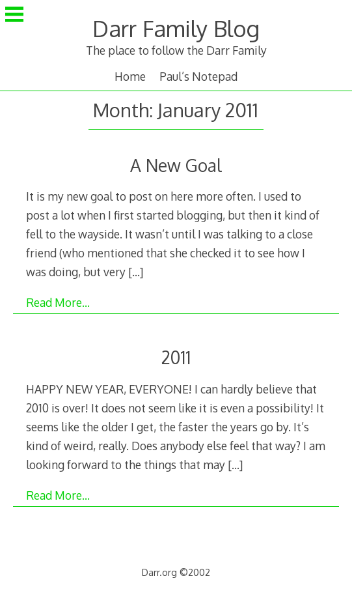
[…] (135, 272)
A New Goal (176, 165)
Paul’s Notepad (198, 76)
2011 (176, 357)
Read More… (58, 302)
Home (130, 76)
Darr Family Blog (176, 28)
